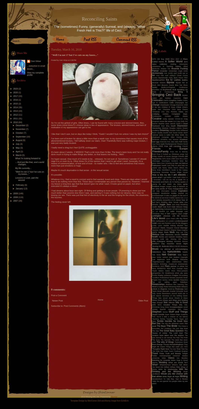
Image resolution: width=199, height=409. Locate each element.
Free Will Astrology (172, 146)
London (171, 221)
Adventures (183, 64)
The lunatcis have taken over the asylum (170, 334)
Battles (185, 80)
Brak (174, 90)
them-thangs (157, 344)
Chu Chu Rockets (169, 112)
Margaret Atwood (172, 228)
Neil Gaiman (169, 254)
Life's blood (158, 218)
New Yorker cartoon (160, 257)
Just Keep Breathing (180, 205)
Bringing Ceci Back (166, 95)
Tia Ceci (173, 349)
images (162, 186)
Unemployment (165, 356)
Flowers (180, 144)
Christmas (156, 112)
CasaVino (177, 98)
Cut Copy (176, 121)
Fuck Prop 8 (157, 154)
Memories (169, 234)
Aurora (185, 75)
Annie (185, 71)
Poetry (160, 275)
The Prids (184, 338)
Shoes (160, 300)
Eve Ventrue (173, 139)
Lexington (156, 216)
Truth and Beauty (173, 353)
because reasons (159, 83)
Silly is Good (181, 302)
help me (185, 165)
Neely (158, 255)
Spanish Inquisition (168, 309)
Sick (166, 302)
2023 (16, 89)
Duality (159, 133)
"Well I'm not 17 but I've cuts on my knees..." (74, 55)
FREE (161, 146)
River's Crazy (157, 287)
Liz (167, 221)
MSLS (172, 246)
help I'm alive (176, 165)
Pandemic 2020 (158, 266)
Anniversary (157, 73)
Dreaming (164, 130)
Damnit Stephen (158, 124)
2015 (16, 103)
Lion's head (170, 219)
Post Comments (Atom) (74, 306)
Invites (174, 193)
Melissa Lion (158, 234)
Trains (171, 351)
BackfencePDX (158, 80)
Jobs (181, 202)
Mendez (177, 235)
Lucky (154, 225)
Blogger (114, 397)
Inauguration (178, 189)
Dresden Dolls (174, 130)
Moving (155, 246)
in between (181, 186)
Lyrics (160, 225)
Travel (155, 353)
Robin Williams (182, 287)
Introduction (165, 193)
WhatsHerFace (165, 365)
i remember (156, 180)
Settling (179, 296)
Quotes (176, 280)
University (156, 358)
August (19, 140)
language (179, 211)
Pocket (154, 275)
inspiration (183, 191)
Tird (153, 351)
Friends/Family (160, 151)
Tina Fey (184, 349)
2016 (16, 100)
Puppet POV (157, 280)
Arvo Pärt (160, 75)
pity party (184, 273)
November (21, 129)
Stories (165, 312)
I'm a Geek (177, 180)
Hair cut (178, 163)
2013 (16, 111)
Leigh (185, 214)
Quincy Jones (167, 280)
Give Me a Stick (182, 159)
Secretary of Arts (168, 296)
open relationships (173, 262)
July (18, 144)
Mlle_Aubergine (158, 241)
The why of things (165, 342)
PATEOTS (161, 268)
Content (168, 116)
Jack (154, 200)
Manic (162, 228)
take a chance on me (173, 317)
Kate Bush (167, 207)
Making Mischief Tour (179, 225)
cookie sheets (181, 116)
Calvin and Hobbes (161, 98)
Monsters (177, 241)
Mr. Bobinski (164, 246)
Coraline (157, 118)
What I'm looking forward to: (28, 158)
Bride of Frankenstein (163, 92)
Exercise (163, 142)
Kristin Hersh (183, 209)
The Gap (155, 331)
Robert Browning (170, 287)
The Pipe (176, 338)
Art (153, 75)
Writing (184, 376)
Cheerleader (164, 105)
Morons (185, 241)
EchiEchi (125, 401)
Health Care (166, 165)
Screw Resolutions (163, 293)
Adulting (173, 64)
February (20, 185)
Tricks (161, 353)
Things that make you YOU (177, 347)
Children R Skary (168, 107)
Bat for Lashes (173, 80)
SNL (181, 305)
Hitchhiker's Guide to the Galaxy (175, 170)
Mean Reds (163, 232)
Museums (184, 246)
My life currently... (23, 168)
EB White (175, 135)
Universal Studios (180, 356)
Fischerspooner (171, 144)
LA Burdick (160, 211)
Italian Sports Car (176, 198)
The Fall (175, 329)
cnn (186, 112)
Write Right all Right (170, 376)
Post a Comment (59, 295)
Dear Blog (165, 126)
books (154, 87)
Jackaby (159, 200)
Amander (164, 71)
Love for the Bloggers (180, 223)
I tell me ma (167, 180)
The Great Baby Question (171, 331)
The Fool (184, 328)
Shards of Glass (181, 298)
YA (164, 379)
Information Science (169, 191)
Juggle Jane (165, 204)
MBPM (154, 232)
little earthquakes (158, 221)
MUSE (177, 246)
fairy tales (174, 142)
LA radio (170, 211)
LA (153, 211)
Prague (175, 275)
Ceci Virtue (36, 61)
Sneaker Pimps (170, 305)
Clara (181, 112)
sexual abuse (168, 298)
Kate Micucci (177, 207)
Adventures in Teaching (162, 66)
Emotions (164, 139)
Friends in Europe (170, 148)
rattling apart (170, 282)
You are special (162, 381)
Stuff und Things (178, 311)
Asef (166, 75)
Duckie (165, 133)
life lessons (182, 216)
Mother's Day (158, 244)
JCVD (173, 200)
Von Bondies (182, 358)
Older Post (143, 301)
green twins (156, 163)
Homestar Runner (168, 172)
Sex (160, 298)
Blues (185, 85)
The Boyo (161, 326)
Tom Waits (164, 351)
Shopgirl (160, 302)
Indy (158, 191)
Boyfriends (167, 90)
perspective (156, 273)
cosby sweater (168, 119)
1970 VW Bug (158, 59)
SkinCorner (92, 401)
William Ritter (175, 367)
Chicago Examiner (176, 105)
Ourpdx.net (173, 264)
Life (173, 216)
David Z (179, 124)
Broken (185, 95)
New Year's (183, 255)
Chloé (178, 107)
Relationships (158, 284)
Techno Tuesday (166, 319)
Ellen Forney (176, 137)
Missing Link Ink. (160, 239)
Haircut (185, 163)
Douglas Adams (175, 128)
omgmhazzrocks (158, 262)
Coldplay (155, 114)
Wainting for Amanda (161, 360)
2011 (16, 118)
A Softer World (174, 61)
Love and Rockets (164, 223)
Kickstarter (168, 209)
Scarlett (172, 291)
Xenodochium (157, 379)
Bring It (183, 92)
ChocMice (166, 109)
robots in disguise (159, 289)
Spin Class (183, 309)
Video (164, 358)
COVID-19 (179, 119)
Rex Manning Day (180, 284)
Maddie (166, 225)
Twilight (185, 353)
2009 (16, 193)
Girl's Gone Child (168, 159)
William (166, 367)
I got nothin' (167, 177)
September (21, 137)
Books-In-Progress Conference (174, 87)
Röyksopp (179, 289)
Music (155, 248)
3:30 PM (73, 60)
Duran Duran (178, 133)
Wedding (163, 362)
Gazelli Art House (164, 156)
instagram (156, 193)
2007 (16, 201)
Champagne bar (181, 103)
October (20, 133)
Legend (174, 214)
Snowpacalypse (176, 307)
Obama (175, 259)
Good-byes (166, 161)
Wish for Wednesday (168, 369)
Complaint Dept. (180, 114)
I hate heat (176, 177)
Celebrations (163, 103)
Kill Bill (174, 209)
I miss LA (184, 177)
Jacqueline (167, 200)
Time (178, 349)
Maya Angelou (182, 230)
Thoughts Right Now (160, 349)
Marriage (184, 228)
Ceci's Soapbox (169, 100)
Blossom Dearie (168, 85)
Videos (171, 358)
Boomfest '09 (157, 90)
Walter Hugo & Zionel (179, 360)
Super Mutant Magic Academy (176, 314)
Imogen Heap (171, 186)
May (18, 148)
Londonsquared (181, 221)
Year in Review (181, 379)
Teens (176, 319)
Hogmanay (156, 172)
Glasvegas (156, 161)
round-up (171, 289)
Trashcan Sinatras (181, 351)
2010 (16, 122)
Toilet (158, 351)
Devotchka (156, 128)
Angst (180, 71)
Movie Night (182, 244)
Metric (185, 237)
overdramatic (183, 264)
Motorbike (170, 244)
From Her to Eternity (179, 152)
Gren (163, 163)
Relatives (169, 284)
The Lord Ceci (176, 333)
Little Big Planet (181, 219)
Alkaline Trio (165, 69)
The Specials (166, 340)
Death (173, 126)
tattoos (185, 317)
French (185, 146)
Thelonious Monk (181, 342)
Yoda (154, 381)
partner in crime (177, 266)
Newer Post (57, 301)
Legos (180, 214)
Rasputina (184, 280)
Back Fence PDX (181, 78)
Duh (170, 133)
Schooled (179, 291)
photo (177, 273)
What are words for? (178, 362)
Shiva (154, 300)
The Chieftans (166, 329)
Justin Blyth (157, 207)
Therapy (166, 344)
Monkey (169, 241)
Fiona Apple (160, 144)
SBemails (165, 291)
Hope (179, 172)
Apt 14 (185, 73)
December (21, 125)
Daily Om (184, 121)
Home (100, 300)
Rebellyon (184, 282)
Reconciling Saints (99, 19)
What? (155, 365)
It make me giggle (170, 195)
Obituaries (184, 259)
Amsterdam (173, 71)
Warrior (155, 363)
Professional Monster (167, 278)
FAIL (169, 142)
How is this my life (161, 175)
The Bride (171, 325)
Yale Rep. (170, 379)
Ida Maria (177, 184)
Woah (185, 372)
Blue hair (178, 85)
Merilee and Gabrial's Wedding (170, 237)
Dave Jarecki (170, 124)
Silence (172, 302)
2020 (16, 92)
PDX (169, 268)
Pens (173, 271)
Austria (154, 78)
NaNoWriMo (174, 251)
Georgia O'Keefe (178, 156)
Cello (171, 103)
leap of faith (165, 214)
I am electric (179, 174)
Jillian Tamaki (173, 202)
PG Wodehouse (168, 273)
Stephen (157, 311)
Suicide (161, 314)
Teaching (155, 319)
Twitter (154, 356)
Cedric (179, 100)
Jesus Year (180, 200)
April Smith (178, 73)
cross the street (166, 121)
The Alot (164, 323)
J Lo (186, 198)
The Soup (156, 340)
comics (166, 114)
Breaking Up (182, 90)
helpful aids (156, 168)
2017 (16, 96)
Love (154, 223)
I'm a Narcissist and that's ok (170, 181)
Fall (180, 142)
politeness (168, 275)
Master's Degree (170, 230)
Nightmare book (163, 259)
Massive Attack (158, 230)
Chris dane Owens (180, 109)
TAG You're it (157, 317)
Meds (172, 232)
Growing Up (169, 163)
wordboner (156, 374)
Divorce (165, 128)
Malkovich (156, 228)
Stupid (155, 314)
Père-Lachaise (182, 271)
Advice (178, 66)
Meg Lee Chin (182, 232)
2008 (16, 197)
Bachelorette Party (166, 78)
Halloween (156, 165)
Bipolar (170, 82)
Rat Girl (156, 282)
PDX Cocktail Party (180, 269)
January (20, 188)
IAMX (169, 184)
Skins (160, 305)
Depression (182, 126)
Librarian (166, 216)
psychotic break (182, 278)
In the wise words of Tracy (170, 187)
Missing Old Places (179, 239)
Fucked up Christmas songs (173, 154)
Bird (158, 85)
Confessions (156, 116)
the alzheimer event (176, 323)
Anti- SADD (168, 73)
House (185, 172)
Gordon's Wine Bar (179, 161)
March (19, 155)
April (18, 151)
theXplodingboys (176, 344)
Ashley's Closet (175, 75)
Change (156, 105)
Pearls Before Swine (161, 271)
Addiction (163, 64)
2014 (16, 107)
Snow (167, 307)
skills (154, 305)
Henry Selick (167, 168)
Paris (167, 266)
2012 (16, 115)
